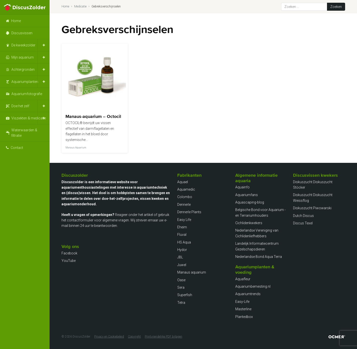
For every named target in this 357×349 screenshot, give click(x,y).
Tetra (181, 303)
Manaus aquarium (191, 272)
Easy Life (184, 220)
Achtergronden (23, 69)
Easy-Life (242, 302)
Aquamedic (186, 189)
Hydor (182, 250)
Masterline (243, 309)
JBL (180, 257)
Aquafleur (242, 279)
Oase (181, 280)
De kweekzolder (23, 45)
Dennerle (184, 205)
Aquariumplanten (24, 82)
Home (16, 21)
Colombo (184, 197)
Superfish (184, 295)
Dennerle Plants (189, 212)
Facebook (69, 253)
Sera (180, 287)
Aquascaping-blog (249, 202)
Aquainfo (242, 187)
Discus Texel (303, 223)
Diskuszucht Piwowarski (312, 208)
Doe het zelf (20, 106)
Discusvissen (21, 33)
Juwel (181, 265)
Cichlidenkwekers (248, 223)
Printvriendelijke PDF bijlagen (163, 336)
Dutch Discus (303, 216)
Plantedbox (244, 317)
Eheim (182, 227)
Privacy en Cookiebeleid (109, 336)
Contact (17, 148)
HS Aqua (184, 242)
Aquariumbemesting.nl (252, 286)
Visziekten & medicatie (28, 118)
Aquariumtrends (248, 294)
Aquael (182, 182)
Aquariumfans (246, 195)
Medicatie (80, 6)
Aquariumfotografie (26, 94)
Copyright (134, 336)
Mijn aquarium (22, 57)
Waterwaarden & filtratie (24, 133)
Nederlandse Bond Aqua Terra (258, 257)
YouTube (68, 261)
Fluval (181, 235)
